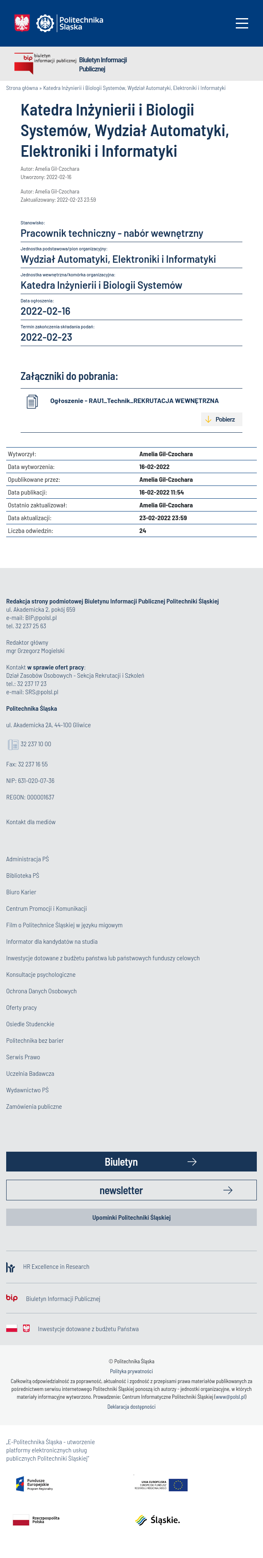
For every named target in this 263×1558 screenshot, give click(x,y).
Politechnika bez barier (35, 1040)
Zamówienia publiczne (34, 1106)
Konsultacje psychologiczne (40, 974)
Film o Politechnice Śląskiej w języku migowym (64, 925)
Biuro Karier (21, 892)
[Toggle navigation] (242, 23)
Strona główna (22, 87)
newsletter (121, 1189)
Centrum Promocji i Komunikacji (46, 908)
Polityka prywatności (131, 1371)
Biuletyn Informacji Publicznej (103, 64)
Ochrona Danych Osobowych (41, 991)
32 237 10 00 (36, 743)
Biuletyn (121, 1161)
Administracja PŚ (27, 859)
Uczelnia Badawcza (30, 1073)
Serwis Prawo (23, 1057)
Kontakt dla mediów (31, 821)
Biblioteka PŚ (22, 875)
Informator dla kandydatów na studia (52, 941)
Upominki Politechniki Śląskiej (131, 1217)
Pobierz (225, 419)
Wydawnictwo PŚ (27, 1090)
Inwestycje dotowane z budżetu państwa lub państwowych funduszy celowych (103, 958)
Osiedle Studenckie (30, 1024)
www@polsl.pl (230, 1396)
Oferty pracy (21, 1007)
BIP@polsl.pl (40, 617)
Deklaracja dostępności (131, 1406)
